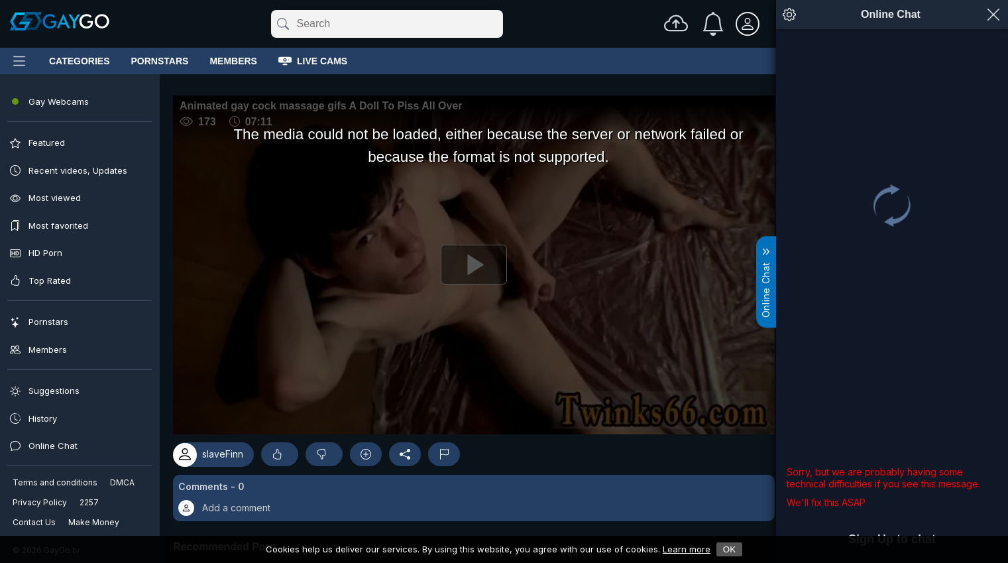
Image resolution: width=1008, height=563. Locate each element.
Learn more (686, 549)
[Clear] (500, 24)
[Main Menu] (19, 61)
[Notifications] (713, 24)
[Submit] (282, 24)
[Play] (398, 307)
